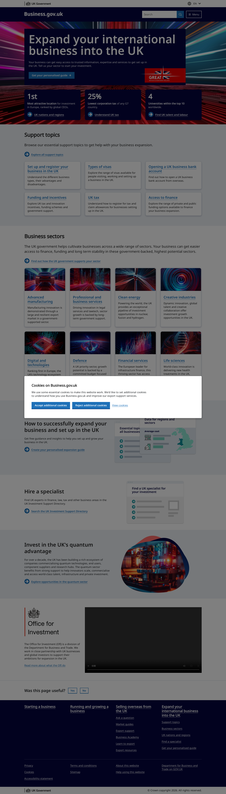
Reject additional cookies (91, 405)
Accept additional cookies (51, 405)
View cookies (120, 405)
